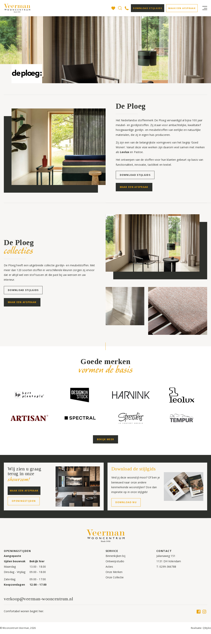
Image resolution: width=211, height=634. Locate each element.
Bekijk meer (105, 439)
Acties (109, 566)
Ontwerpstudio (115, 561)
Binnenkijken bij (115, 556)
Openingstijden (24, 501)
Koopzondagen (14, 584)
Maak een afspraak (181, 8)
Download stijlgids (147, 8)
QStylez (207, 628)
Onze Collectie (115, 577)
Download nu (126, 502)
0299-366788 (167, 566)
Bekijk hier (37, 561)
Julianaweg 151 (165, 556)
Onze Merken (114, 572)
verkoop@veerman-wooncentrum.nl (38, 599)
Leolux (124, 152)
